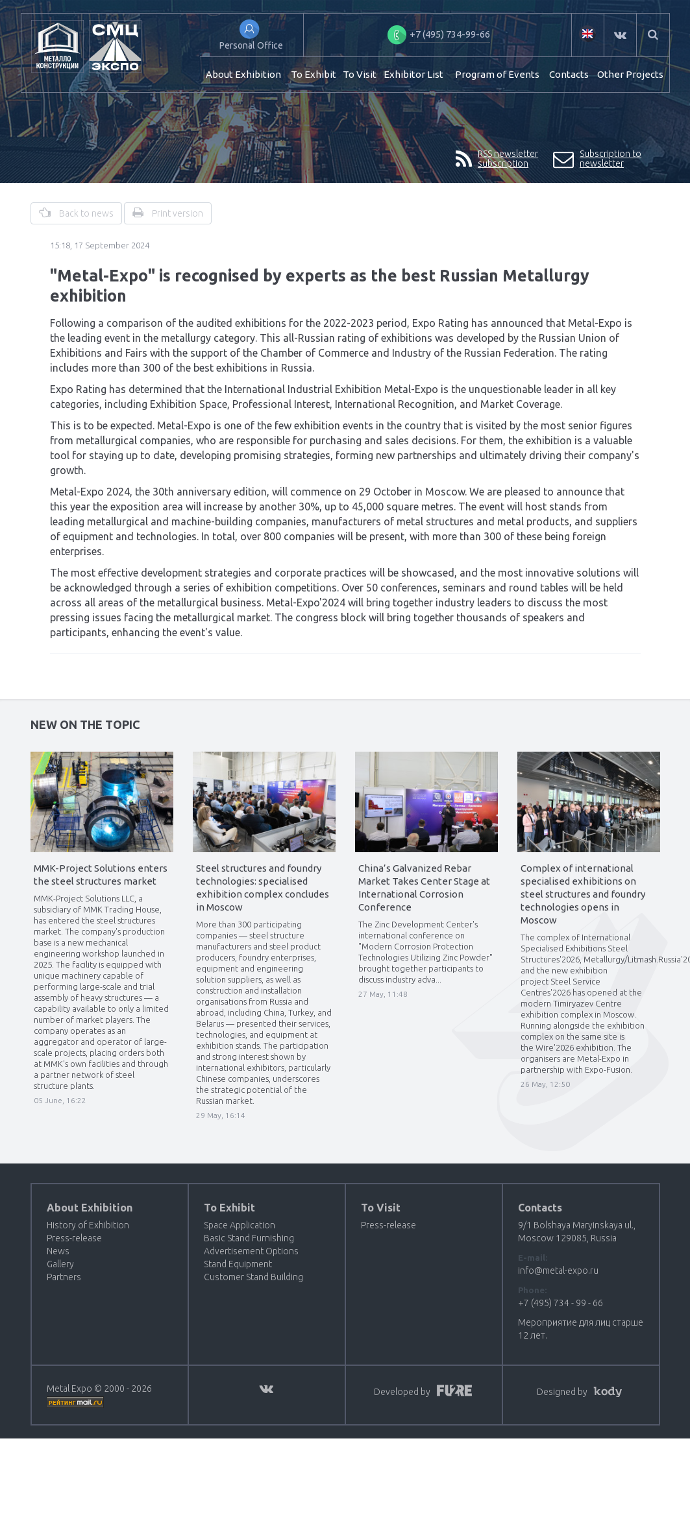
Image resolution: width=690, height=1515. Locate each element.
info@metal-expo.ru (558, 1270)
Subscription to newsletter (597, 159)
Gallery (60, 1264)
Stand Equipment (238, 1264)
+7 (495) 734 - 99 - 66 (560, 1303)
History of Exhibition (88, 1225)
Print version (167, 213)
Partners (64, 1277)
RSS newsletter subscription (497, 159)
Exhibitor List (413, 74)
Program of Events (497, 74)
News (58, 1251)
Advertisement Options (251, 1251)
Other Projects (630, 74)
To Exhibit (313, 74)
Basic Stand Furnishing (249, 1238)
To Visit (359, 74)
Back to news (76, 213)
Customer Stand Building (253, 1277)
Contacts (569, 74)
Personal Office (251, 45)
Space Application (239, 1225)
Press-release (74, 1238)
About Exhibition (243, 74)
